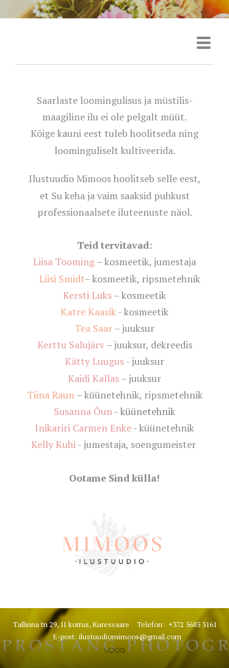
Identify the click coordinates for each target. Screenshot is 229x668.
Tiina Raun (51, 395)
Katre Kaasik (88, 311)
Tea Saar (93, 328)
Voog (114, 650)
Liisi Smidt (61, 278)
